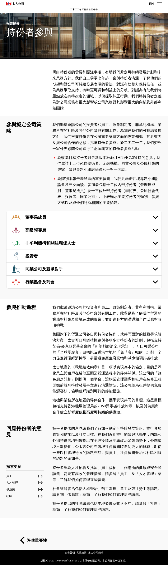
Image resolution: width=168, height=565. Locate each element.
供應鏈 (10, 489)
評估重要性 (37, 540)
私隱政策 (81, 552)
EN (151, 3)
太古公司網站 (95, 552)
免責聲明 (70, 552)
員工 (9, 476)
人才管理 (12, 482)
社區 (9, 496)
